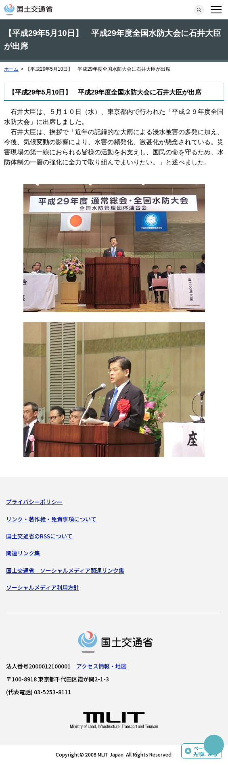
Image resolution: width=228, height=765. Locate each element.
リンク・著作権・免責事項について (51, 519)
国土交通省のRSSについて (39, 536)
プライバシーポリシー (34, 502)
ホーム (11, 69)
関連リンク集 (23, 553)
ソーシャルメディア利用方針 (42, 587)
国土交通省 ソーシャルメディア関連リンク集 (65, 570)
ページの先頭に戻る (205, 751)
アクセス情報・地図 (101, 666)
